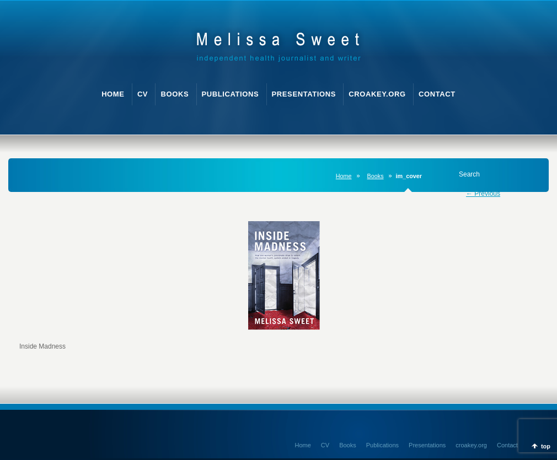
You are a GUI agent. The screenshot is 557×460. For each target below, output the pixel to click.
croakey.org (471, 445)
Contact (507, 445)
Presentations (427, 445)
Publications (382, 445)
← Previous (483, 193)
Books (375, 176)
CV (325, 445)
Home (344, 176)
